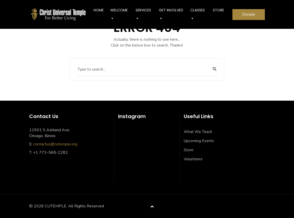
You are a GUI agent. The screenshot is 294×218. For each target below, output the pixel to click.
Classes (197, 10)
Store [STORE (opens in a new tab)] (218, 10)
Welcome (119, 10)
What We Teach (198, 131)
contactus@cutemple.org (55, 144)
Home (99, 10)
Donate (248, 14)
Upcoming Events (199, 140)
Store (188, 149)
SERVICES (143, 10)
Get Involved (171, 10)
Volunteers (193, 159)
